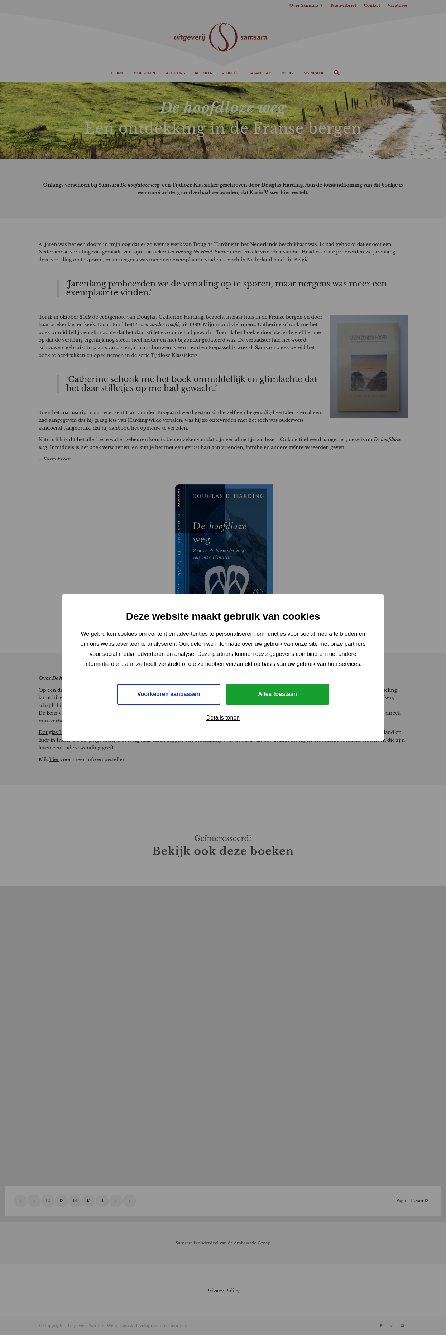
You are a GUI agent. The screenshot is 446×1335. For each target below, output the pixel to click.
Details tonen (223, 718)
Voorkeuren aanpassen (168, 694)
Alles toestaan (277, 694)
